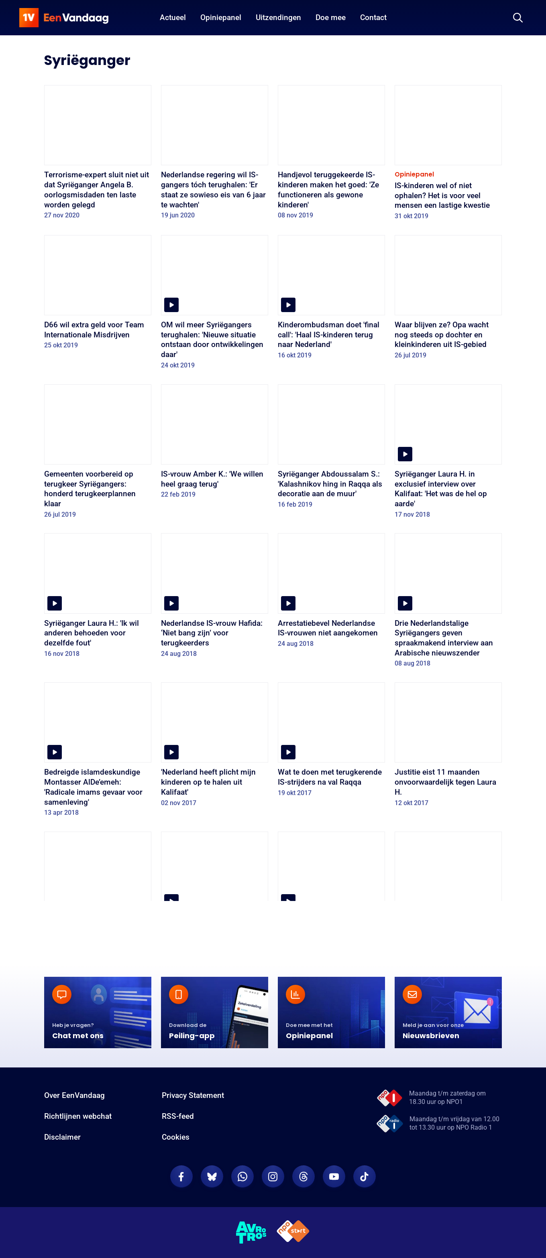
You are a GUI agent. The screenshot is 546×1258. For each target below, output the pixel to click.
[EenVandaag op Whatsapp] (242, 1176)
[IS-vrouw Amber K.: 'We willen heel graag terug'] (214, 444)
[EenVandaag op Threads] (303, 1176)
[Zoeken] (518, 17)
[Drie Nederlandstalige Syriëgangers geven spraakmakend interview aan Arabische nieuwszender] (448, 603)
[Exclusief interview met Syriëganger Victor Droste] (331, 891)
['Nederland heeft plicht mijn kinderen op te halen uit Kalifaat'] (214, 747)
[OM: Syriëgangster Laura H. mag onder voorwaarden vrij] (97, 891)
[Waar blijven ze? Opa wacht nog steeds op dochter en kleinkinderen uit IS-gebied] (448, 300)
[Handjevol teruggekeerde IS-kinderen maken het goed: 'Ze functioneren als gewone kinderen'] (331, 155)
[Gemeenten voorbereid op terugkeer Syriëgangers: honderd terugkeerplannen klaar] (97, 454)
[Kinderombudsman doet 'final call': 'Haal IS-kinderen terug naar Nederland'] (331, 300)
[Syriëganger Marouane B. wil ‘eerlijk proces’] (448, 891)
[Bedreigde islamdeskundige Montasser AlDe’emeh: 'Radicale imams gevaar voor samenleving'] (97, 752)
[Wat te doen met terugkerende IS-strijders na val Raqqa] (331, 742)
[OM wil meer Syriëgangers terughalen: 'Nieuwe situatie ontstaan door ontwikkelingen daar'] (214, 305)
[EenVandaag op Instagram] (273, 1176)
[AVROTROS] (251, 1232)
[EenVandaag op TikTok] (364, 1176)
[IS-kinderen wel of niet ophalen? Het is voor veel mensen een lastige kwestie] (448, 155)
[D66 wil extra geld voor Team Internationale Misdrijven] (97, 295)
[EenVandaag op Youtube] (334, 1176)
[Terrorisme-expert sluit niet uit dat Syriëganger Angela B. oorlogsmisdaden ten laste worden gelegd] (97, 155)
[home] (63, 17)
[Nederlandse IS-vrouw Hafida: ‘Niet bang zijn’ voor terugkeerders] (214, 598)
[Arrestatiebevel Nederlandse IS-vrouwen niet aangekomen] (331, 593)
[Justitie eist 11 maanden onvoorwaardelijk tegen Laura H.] (448, 747)
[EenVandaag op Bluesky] (212, 1176)
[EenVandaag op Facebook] (181, 1176)
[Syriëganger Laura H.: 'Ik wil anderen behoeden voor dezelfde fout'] (97, 598)
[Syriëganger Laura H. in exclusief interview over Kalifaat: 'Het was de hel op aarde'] (448, 454)
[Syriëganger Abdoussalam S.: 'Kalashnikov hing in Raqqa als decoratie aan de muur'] (331, 449)
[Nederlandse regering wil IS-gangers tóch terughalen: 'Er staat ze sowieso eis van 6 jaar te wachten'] (214, 155)
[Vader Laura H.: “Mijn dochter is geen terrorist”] (214, 891)
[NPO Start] (293, 1232)
